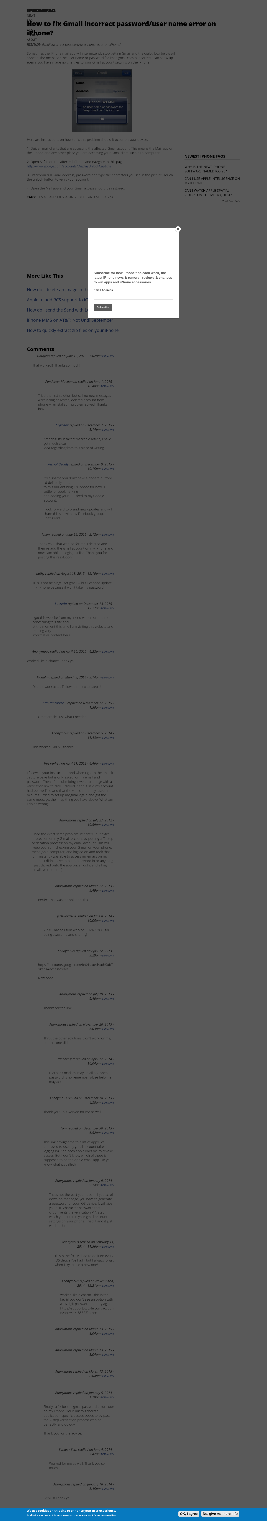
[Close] (178, 229)
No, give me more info (220, 1514)
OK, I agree (189, 1514)
